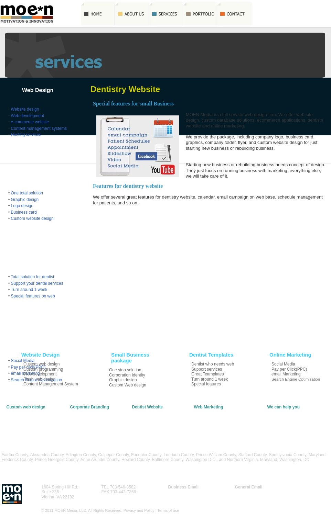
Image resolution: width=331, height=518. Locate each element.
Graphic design (25, 199)
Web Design (37, 90)
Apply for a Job (281, 421)
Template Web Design (152, 411)
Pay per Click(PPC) (211, 417)
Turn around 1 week (29, 289)
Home (98, 13)
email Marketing (208, 421)
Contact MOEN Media (287, 411)
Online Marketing (44, 342)
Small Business (42, 174)
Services (166, 13)
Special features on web (33, 296)
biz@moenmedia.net (187, 491)
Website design (25, 109)
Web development (27, 115)
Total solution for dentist (32, 276)
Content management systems (39, 128)
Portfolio (200, 13)
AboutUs (132, 13)
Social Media (206, 411)
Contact (234, 13)
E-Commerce (19, 417)
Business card (24, 212)
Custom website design (32, 218)
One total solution (27, 193)
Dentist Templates (45, 258)
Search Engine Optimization (219, 427)
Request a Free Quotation (291, 417)
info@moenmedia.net (254, 491)
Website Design (21, 411)
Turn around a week (150, 421)
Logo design (22, 205)
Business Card (83, 421)
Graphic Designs (85, 411)
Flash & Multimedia (24, 421)
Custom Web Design (89, 427)
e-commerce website (30, 122)
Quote (269, 13)
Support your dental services (37, 283)
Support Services (147, 417)
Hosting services (26, 134)
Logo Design (81, 417)
